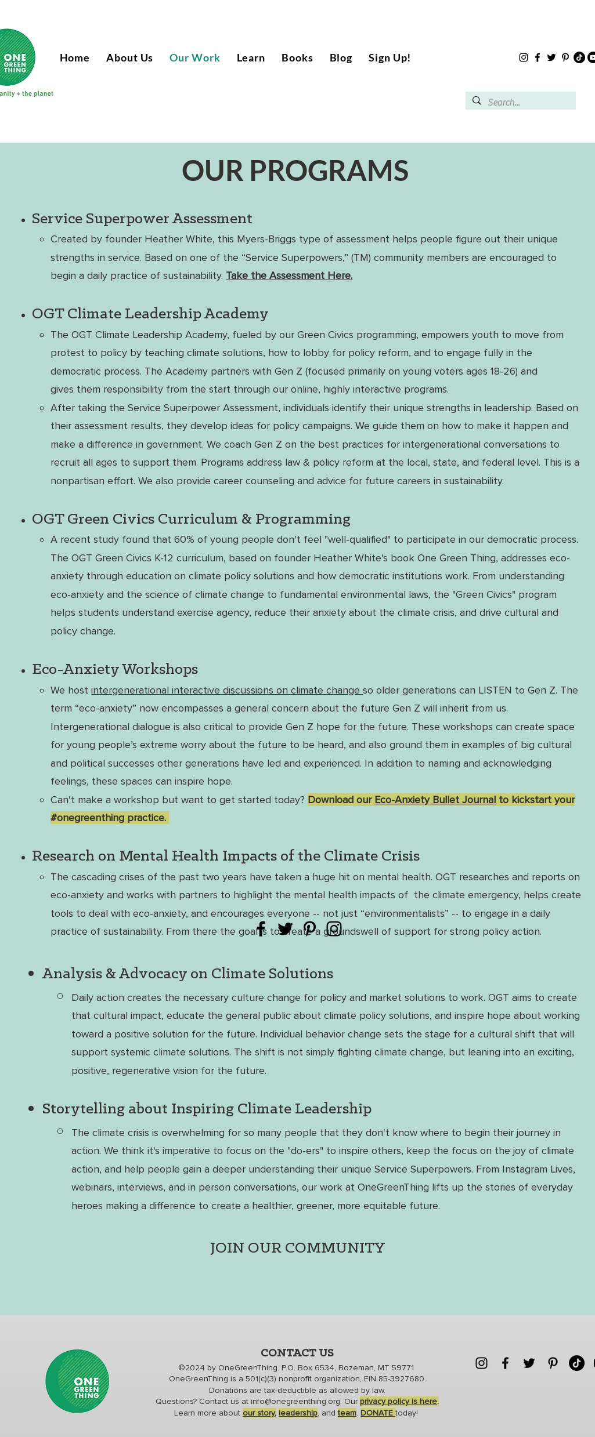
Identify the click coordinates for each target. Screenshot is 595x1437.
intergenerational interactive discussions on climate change (227, 690)
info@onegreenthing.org (295, 1401)
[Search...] (519, 103)
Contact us (220, 1401)
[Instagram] (523, 57)
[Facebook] (537, 57)
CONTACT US (297, 1353)
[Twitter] (551, 57)
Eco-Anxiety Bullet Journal (435, 799)
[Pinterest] (565, 57)
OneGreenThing (247, 1368)
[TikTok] (579, 57)
